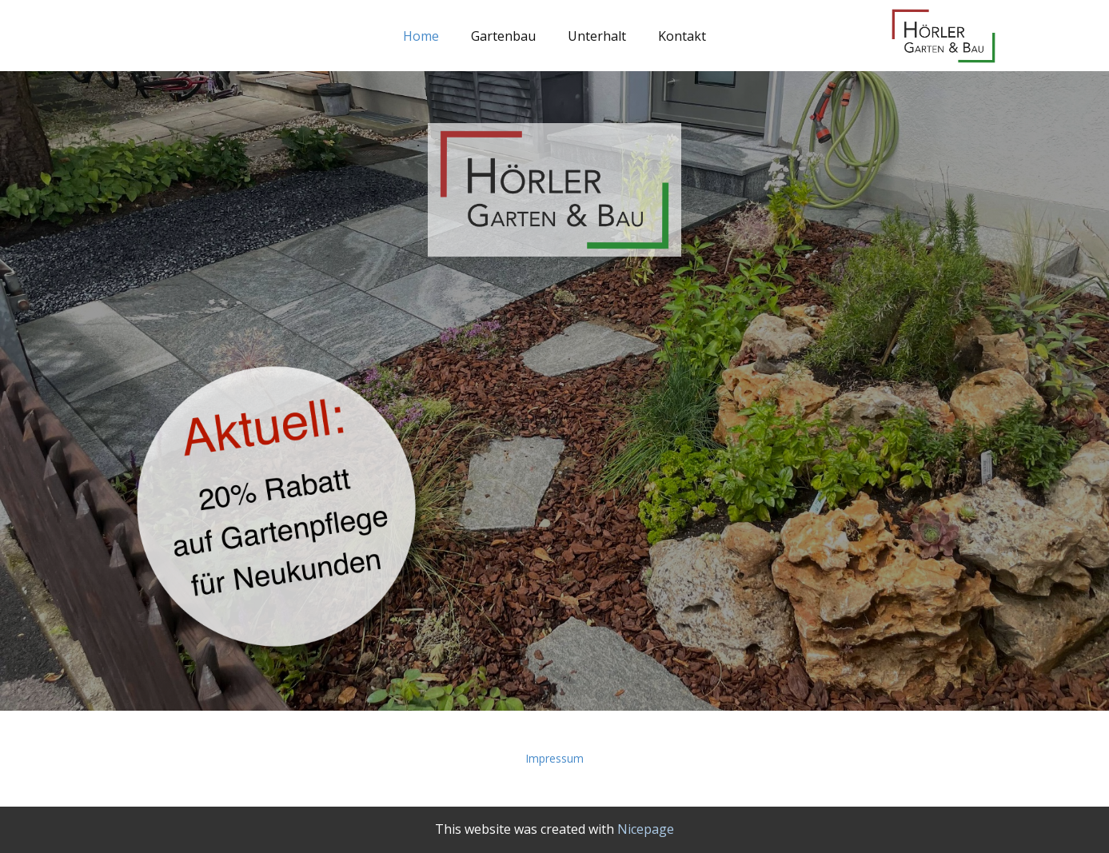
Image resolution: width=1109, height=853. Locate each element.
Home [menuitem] (421, 36)
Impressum (554, 758)
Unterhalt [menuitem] (597, 36)
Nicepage (645, 829)
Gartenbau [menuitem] (503, 36)
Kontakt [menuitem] (682, 36)
